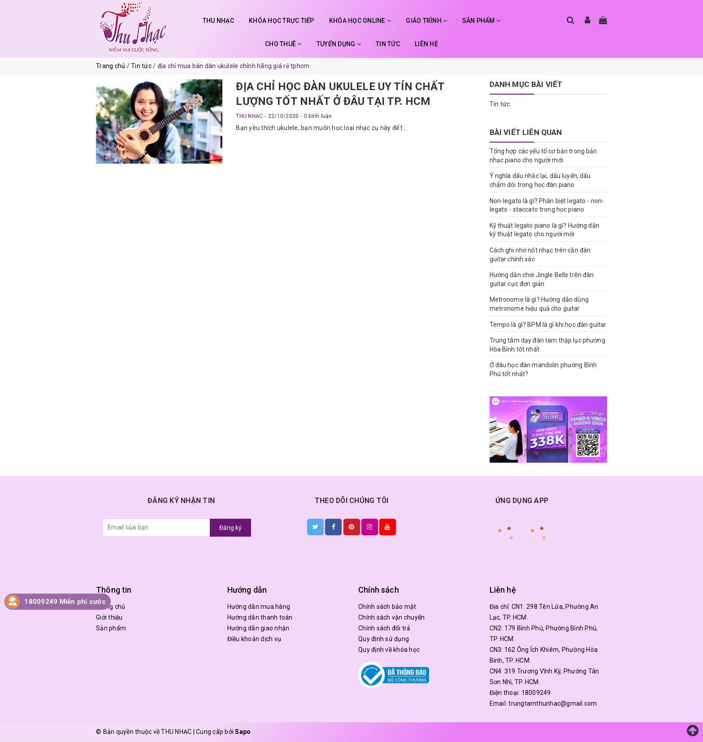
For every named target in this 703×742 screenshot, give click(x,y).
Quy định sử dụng (383, 638)
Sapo (243, 731)
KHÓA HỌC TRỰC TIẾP (281, 20)
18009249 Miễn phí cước (65, 602)
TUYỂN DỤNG (339, 44)
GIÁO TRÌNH (426, 20)
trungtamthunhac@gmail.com (552, 703)
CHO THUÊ (283, 44)
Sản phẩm (111, 628)
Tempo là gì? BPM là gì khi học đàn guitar (548, 324)
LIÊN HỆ (426, 44)
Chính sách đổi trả (384, 628)
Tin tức (500, 104)
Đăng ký (230, 527)
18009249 (536, 692)
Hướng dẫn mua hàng (259, 606)
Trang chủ (110, 606)
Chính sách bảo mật (387, 606)
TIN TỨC (388, 44)
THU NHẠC (218, 20)
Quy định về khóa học (389, 649)
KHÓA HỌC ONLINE (360, 20)
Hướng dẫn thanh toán (260, 617)
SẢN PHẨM (481, 20)
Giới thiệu (109, 617)
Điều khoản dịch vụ (254, 638)
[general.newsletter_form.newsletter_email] (156, 528)
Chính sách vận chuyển (391, 617)
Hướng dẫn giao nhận (258, 628)
